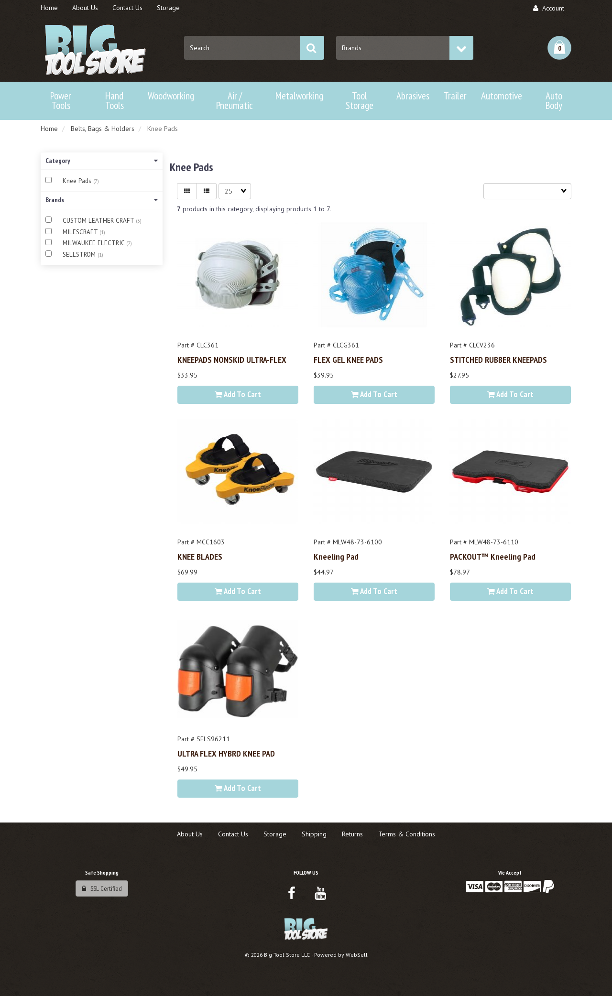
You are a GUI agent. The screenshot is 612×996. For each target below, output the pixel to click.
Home (49, 128)
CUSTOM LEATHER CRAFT (99, 221)
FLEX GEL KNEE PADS (348, 359)
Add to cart (238, 394)
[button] (559, 48)
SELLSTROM (80, 254)
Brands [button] (101, 199)
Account (548, 8)
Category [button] (101, 160)
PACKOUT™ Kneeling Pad (493, 556)
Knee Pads (78, 181)
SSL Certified (102, 888)
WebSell (357, 954)
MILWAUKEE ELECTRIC (94, 243)
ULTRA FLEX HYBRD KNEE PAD (226, 753)
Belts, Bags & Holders (102, 128)
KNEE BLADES (199, 556)
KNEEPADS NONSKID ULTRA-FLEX (231, 359)
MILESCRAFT (81, 232)
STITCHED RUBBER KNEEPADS (498, 359)
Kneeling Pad (336, 556)
